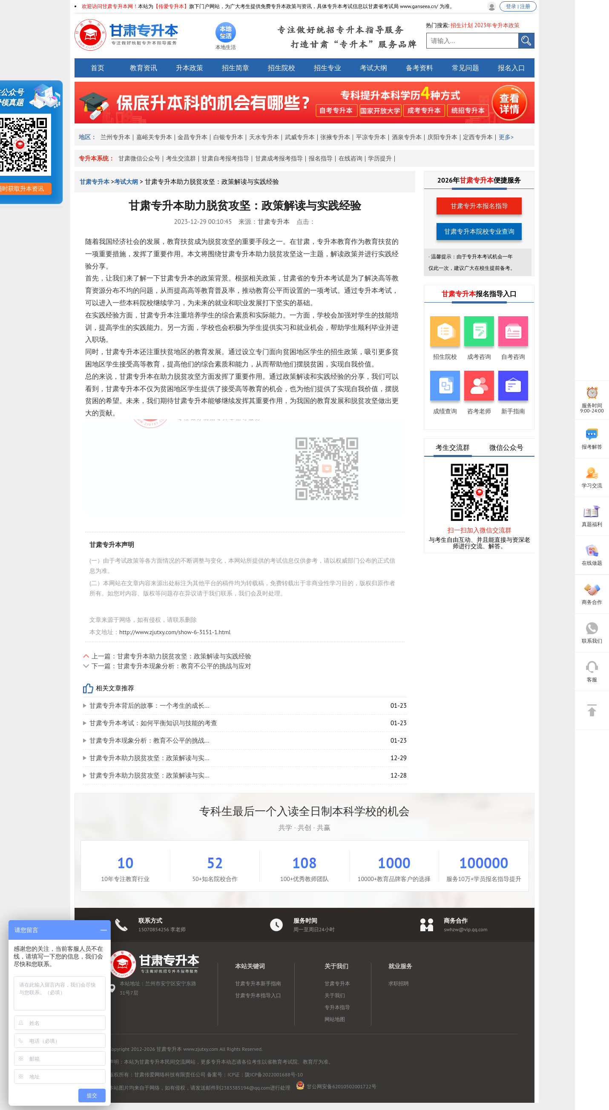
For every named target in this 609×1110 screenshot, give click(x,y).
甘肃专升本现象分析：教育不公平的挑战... (149, 740)
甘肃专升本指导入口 (258, 995)
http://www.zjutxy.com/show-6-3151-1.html (174, 632)
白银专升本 (228, 137)
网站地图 (335, 1019)
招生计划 (462, 25)
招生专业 (327, 67)
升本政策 (189, 67)
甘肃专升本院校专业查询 (479, 231)
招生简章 (235, 67)
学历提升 (380, 158)
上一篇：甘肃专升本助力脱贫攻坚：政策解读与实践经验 (171, 656)
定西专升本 (478, 137)
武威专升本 (300, 137)
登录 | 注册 (518, 6)
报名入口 (511, 67)
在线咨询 (350, 158)
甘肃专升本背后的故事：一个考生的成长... (149, 705)
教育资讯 (143, 67)
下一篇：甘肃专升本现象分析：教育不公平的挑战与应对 (171, 666)
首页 (97, 67)
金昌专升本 (192, 137)
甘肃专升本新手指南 (258, 983)
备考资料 (419, 67)
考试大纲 (373, 67)
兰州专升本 (115, 137)
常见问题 (465, 67)
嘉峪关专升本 (154, 137)
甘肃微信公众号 (139, 158)
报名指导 (321, 158)
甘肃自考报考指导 (225, 158)
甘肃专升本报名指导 (479, 206)
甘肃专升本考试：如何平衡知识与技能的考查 (153, 723)
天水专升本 (264, 137)
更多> (506, 137)
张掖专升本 (335, 137)
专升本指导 (337, 1007)
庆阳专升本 (442, 137)
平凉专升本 (371, 137)
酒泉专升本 (407, 137)
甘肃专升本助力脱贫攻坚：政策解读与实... (149, 758)
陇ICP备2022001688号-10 (274, 1074)
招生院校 (281, 67)
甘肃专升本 (95, 182)
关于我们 (335, 995)
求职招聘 (398, 983)
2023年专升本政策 (497, 25)
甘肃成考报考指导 (279, 158)
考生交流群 (181, 158)
